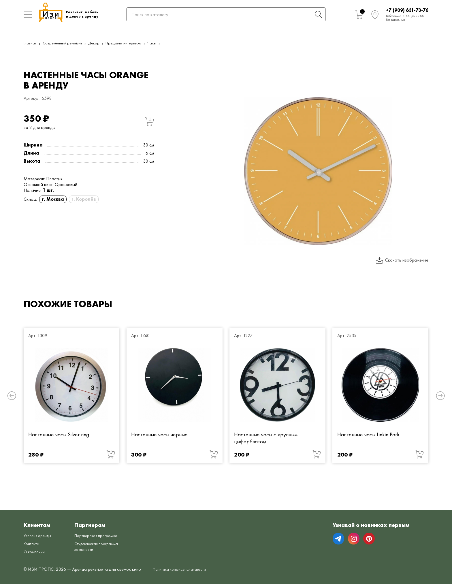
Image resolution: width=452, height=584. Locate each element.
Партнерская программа (102, 535)
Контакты (33, 543)
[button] (12, 395)
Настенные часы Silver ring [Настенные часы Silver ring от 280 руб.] (58, 434)
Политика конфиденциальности (184, 569)
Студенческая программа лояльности (102, 546)
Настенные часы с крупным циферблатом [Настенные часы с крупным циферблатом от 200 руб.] (265, 438)
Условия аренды (39, 535)
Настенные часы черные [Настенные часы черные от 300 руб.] (159, 434)
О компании (35, 552)
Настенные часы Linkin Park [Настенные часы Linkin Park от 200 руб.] (368, 434)
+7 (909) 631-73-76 (407, 10)
